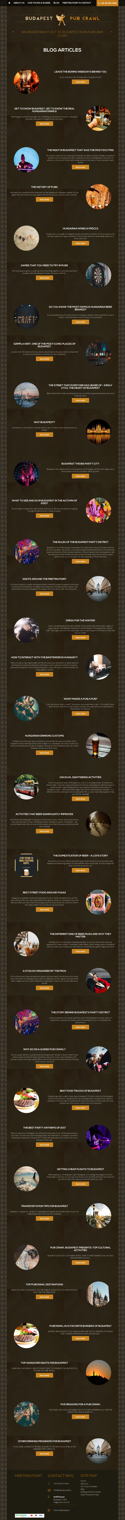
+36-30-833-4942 (107, 3)
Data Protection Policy (90, 1494)
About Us (19, 3)
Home (83, 1481)
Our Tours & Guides (39, 3)
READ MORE (80, 82)
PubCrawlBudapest (61, 1510)
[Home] (9, 3)
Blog (56, 3)
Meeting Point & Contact (77, 3)
